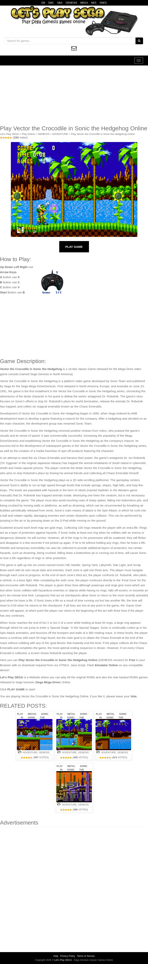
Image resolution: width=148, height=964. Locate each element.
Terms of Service (86, 956)
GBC (51, 2)
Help (55, 956)
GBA (59, 2)
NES (93, 2)
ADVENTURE (60, 134)
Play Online (28, 134)
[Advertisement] (74, 95)
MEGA (84, 2)
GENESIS (71, 2)
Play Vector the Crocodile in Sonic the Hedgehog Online (103, 134)
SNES (103, 2)
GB (43, 2)
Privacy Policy (67, 956)
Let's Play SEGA (9, 134)
